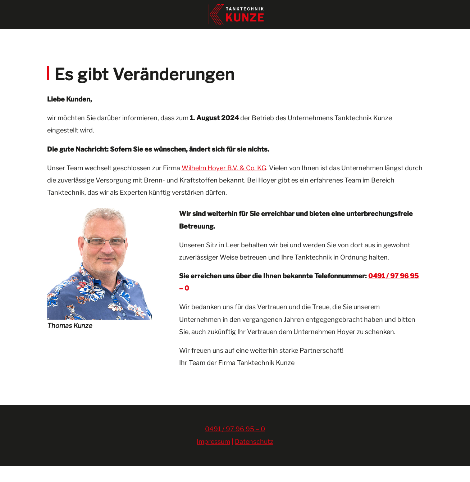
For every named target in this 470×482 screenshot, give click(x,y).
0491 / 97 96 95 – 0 (235, 445)
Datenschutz (254, 457)
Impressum (213, 457)
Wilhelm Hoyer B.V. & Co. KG (224, 184)
